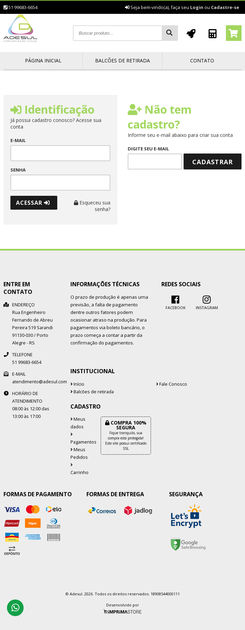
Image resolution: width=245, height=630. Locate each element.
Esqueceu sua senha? (92, 205)
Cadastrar (212, 162)
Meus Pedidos (79, 453)
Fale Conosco (171, 384)
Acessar (33, 203)
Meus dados (77, 423)
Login (196, 7)
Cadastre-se (225, 7)
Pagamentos (80, 438)
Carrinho (79, 469)
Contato (202, 60)
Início (77, 384)
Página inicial (43, 60)
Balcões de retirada (122, 60)
